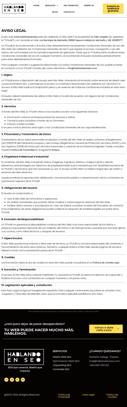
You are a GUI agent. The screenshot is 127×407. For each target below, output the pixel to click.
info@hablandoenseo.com (82, 68)
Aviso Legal (88, 394)
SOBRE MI (89, 5)
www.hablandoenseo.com (28, 36)
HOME (36, 5)
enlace (55, 150)
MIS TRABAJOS (71, 5)
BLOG (55, 12)
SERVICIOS (51, 5)
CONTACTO (69, 12)
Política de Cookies (112, 396)
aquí (116, 262)
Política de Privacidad (64, 396)
